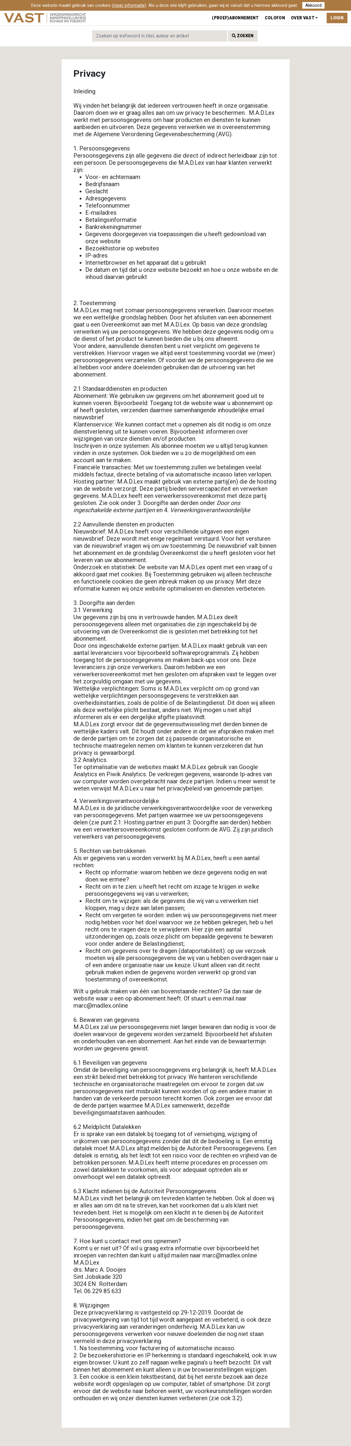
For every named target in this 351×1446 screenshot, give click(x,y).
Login (337, 17)
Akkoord (313, 5)
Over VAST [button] (302, 17)
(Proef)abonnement (235, 17)
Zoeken (243, 35)
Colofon (275, 17)
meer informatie (129, 5)
